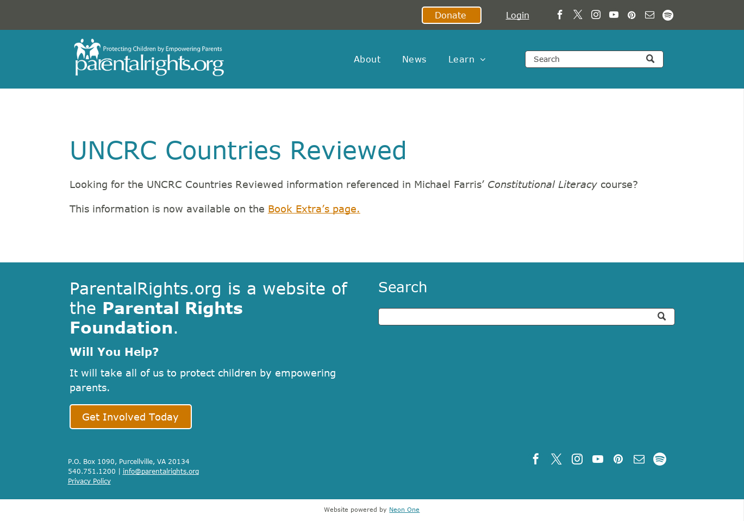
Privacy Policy (89, 481)
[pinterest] (632, 16)
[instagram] (596, 16)
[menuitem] (367, 59)
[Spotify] (667, 16)
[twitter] (578, 16)
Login (517, 15)
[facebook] (560, 16)
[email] (650, 16)
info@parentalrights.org (161, 471)
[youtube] (614, 16)
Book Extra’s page (312, 209)
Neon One (404, 509)
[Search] (594, 59)
